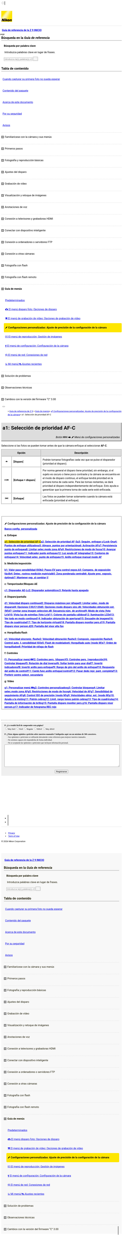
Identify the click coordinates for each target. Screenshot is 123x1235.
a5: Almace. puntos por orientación (58, 545)
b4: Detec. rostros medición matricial (30, 573)
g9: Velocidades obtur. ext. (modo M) (88, 695)
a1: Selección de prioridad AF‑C (22, 541)
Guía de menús (42, 411)
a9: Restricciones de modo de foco (81, 549)
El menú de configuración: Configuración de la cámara (36, 345)
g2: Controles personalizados (50, 687)
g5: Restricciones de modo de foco (48, 691)
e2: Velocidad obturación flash (55, 639)
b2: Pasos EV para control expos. (59, 569)
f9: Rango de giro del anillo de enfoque (75, 667)
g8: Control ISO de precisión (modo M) (44, 695)
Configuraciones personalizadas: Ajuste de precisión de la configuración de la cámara (56, 327)
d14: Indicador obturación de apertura (57, 618)
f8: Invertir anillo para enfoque (35, 667)
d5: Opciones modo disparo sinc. (59, 607)
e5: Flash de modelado (54, 642)
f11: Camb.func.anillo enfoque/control (49, 671)
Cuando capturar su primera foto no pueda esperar (31, 79)
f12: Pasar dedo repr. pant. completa (92, 671)
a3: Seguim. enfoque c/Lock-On (95, 541)
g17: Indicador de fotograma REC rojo (34, 706)
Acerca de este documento (18, 102)
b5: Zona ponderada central (68, 573)
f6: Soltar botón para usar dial (73, 663)
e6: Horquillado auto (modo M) (84, 642)
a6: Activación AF (88, 545)
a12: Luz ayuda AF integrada (72, 553)
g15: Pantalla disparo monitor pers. (62, 703)
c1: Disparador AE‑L (15, 590)
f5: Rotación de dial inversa (40, 663)
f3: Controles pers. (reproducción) (85, 659)
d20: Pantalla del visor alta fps (46, 626)
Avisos (6, 125)
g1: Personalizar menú (19, 687)
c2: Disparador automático (42, 590)
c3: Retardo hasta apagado (73, 590)
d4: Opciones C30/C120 (27, 607)
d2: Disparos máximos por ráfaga (59, 603)
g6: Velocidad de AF (79, 691)
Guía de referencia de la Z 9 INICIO (24, 860)
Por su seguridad (12, 113)
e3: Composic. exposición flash (91, 639)
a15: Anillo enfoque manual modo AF (80, 557)
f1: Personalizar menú (18, 659)
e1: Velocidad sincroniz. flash (21, 639)
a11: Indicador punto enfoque (39, 553)
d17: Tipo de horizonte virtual (43, 622)
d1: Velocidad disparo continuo (22, 603)
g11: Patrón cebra (34, 699)
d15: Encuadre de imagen (93, 618)
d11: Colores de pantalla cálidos (66, 614)
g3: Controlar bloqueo (79, 687)
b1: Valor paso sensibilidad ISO (22, 569)
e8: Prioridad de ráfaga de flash (35, 646)
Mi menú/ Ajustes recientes (23, 364)
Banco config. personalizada (20, 528)
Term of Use (13, 836)
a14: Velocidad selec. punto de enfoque (36, 557)
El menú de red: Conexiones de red (26, 354)
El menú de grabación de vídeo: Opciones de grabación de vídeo (42, 318)
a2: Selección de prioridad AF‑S (59, 541)
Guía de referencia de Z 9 (21, 411)
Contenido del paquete (15, 90)
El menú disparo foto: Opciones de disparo (31, 309)
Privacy (11, 833)
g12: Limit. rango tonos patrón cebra (65, 699)
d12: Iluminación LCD (97, 614)
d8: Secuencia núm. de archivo (66, 610)
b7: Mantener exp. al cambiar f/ (30, 577)
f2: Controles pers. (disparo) (49, 659)
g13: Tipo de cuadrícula (99, 699)
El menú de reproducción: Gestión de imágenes (33, 336)
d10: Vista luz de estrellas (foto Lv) (28, 614)
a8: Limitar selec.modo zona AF (43, 549)
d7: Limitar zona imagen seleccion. (28, 610)
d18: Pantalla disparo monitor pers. (80, 622)
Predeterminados (15, 300)
